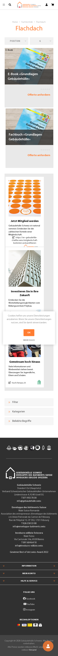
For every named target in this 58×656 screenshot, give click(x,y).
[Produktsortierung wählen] (16, 41)
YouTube (29, 604)
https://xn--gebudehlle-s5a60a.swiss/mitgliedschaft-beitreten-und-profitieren (25, 240)
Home (15, 22)
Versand (32, 650)
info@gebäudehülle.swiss (29, 501)
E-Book (9, 50)
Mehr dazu (29, 340)
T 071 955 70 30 (29, 498)
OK (29, 332)
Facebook (29, 599)
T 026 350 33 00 (29, 523)
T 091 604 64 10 (29, 543)
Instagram (29, 610)
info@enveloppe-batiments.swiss (29, 527)
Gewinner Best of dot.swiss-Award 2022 (29, 552)
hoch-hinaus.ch (17, 383)
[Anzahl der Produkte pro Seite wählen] (42, 41)
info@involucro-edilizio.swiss (29, 546)
